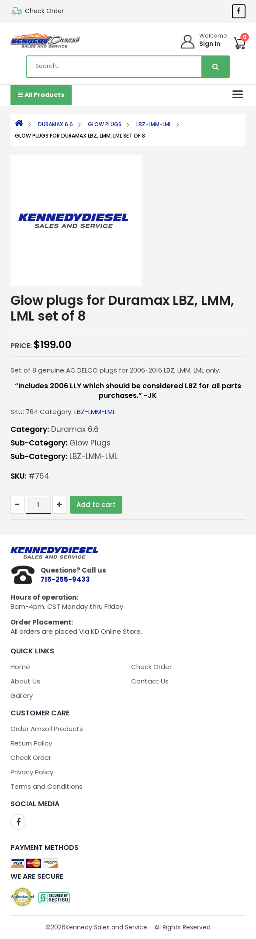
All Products (41, 94)
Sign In (209, 43)
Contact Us (150, 681)
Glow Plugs (104, 124)
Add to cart (96, 504)
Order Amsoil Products (46, 728)
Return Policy (31, 743)
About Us (25, 681)
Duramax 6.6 (55, 124)
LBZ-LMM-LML (153, 124)
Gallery (21, 695)
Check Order (44, 11)
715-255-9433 (65, 579)
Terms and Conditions (46, 786)
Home (20, 666)
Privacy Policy (31, 772)
